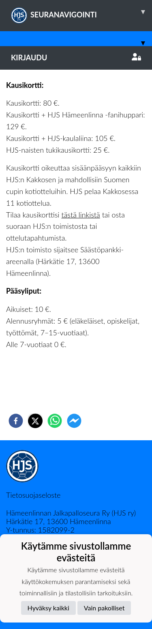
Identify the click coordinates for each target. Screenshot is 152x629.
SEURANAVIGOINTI (81, 11)
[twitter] (35, 421)
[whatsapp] (54, 421)
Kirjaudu (76, 57)
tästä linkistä (80, 214)
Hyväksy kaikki (48, 608)
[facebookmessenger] (74, 421)
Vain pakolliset (104, 608)
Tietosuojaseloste (33, 494)
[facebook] (16, 421)
